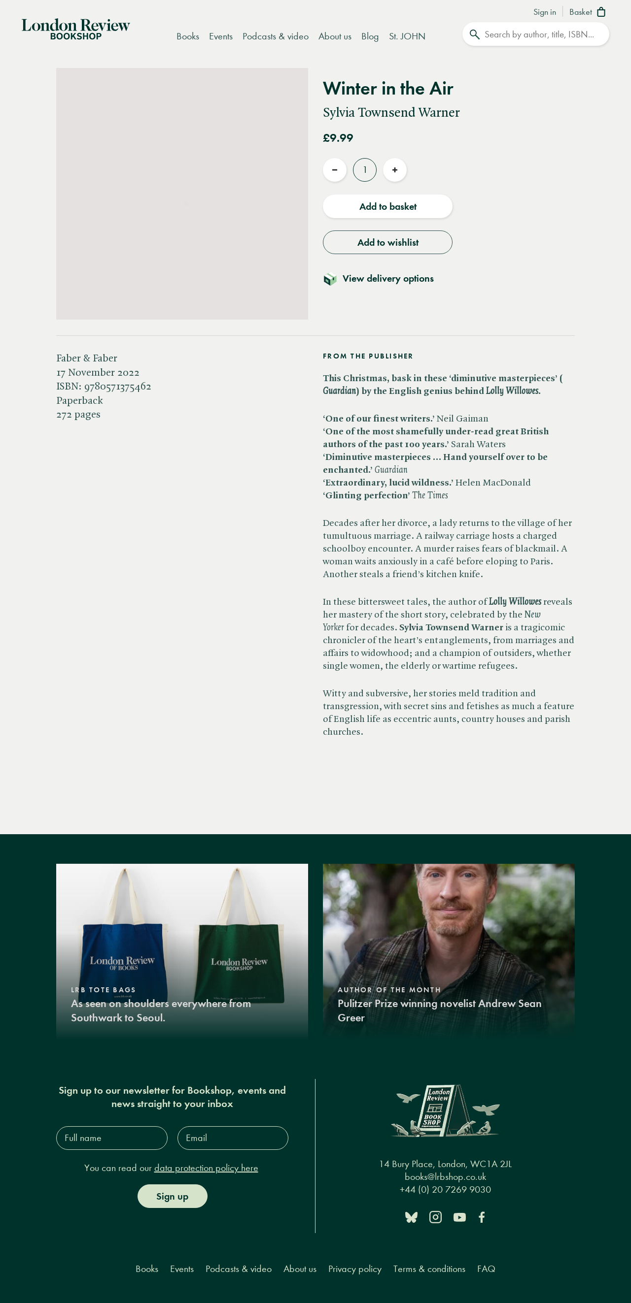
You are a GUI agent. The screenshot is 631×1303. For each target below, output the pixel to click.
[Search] (535, 34)
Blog (370, 36)
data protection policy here (206, 1167)
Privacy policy (355, 1268)
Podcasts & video (276, 36)
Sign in (544, 12)
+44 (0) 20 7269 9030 (445, 1189)
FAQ (486, 1268)
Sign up (172, 1196)
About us (334, 36)
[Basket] (589, 13)
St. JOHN (407, 36)
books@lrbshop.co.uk (445, 1176)
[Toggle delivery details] (384, 278)
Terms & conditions (429, 1268)
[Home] (76, 28)
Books (187, 36)
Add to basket (388, 206)
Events (221, 36)
